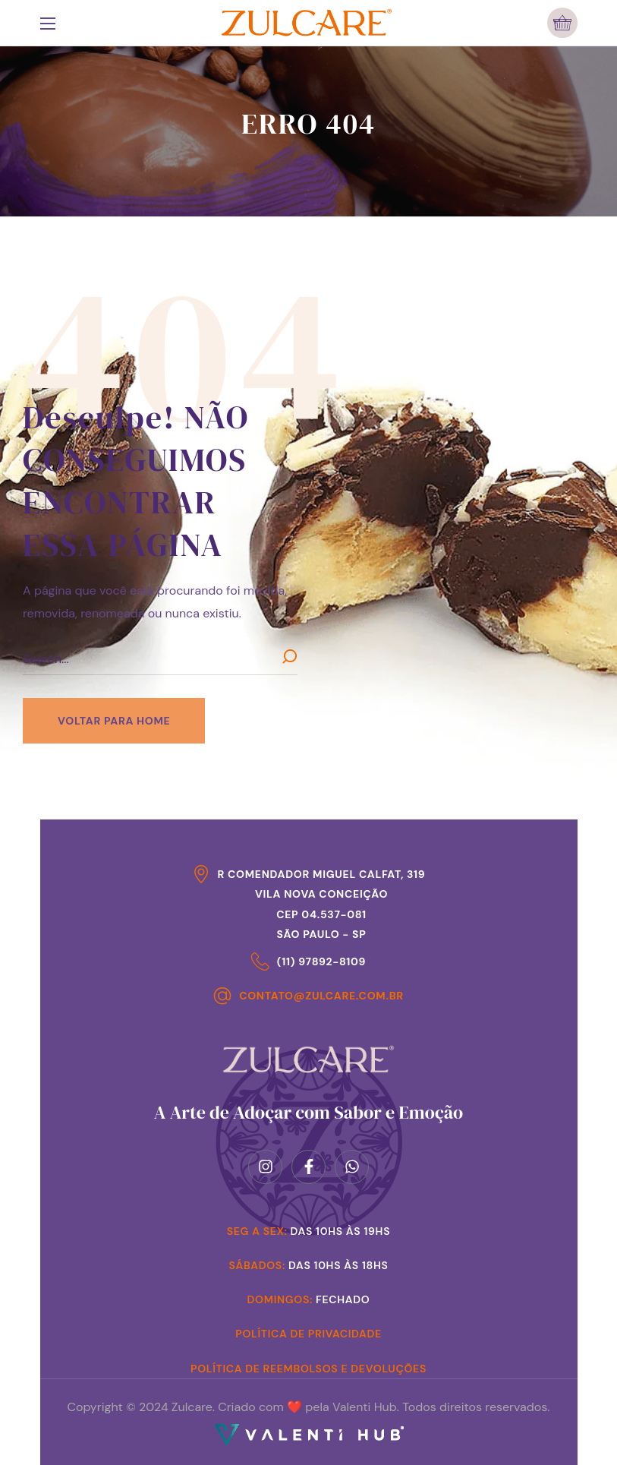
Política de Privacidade (308, 1333)
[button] (562, 23)
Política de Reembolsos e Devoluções (308, 1368)
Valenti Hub (364, 1407)
